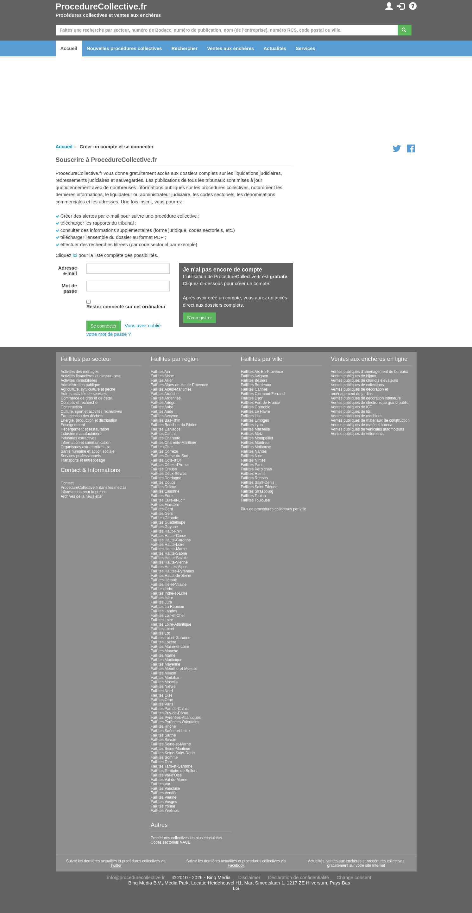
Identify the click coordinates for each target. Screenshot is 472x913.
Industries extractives (79, 438)
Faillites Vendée (164, 793)
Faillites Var (160, 784)
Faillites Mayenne (165, 664)
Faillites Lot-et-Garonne (170, 637)
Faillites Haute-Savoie (169, 558)
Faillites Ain (160, 371)
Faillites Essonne (165, 491)
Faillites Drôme (163, 487)
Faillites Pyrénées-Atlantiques (176, 717)
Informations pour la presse (84, 492)
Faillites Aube (162, 407)
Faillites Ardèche (165, 394)
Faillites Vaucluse (165, 788)
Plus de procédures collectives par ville (273, 509)
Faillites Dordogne (166, 478)
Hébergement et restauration (85, 429)
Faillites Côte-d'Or (166, 460)
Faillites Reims (253, 473)
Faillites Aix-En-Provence (262, 371)
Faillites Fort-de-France (260, 402)
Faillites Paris (162, 704)
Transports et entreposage (83, 460)
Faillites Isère (162, 598)
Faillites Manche (164, 651)
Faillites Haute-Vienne (169, 562)
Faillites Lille (251, 416)
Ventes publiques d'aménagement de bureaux (369, 371)
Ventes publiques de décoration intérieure (366, 398)
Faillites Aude (162, 411)
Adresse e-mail (67, 270)
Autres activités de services (84, 394)
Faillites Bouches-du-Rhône (174, 425)
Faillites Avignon (254, 376)
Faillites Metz (252, 433)
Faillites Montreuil (255, 442)
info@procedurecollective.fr (136, 877)
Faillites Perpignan (256, 469)
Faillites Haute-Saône (169, 553)
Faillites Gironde (164, 518)
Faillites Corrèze (164, 451)
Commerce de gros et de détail (87, 398)
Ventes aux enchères (230, 48)
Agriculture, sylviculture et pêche (88, 389)
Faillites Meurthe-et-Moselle (174, 669)
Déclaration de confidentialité (298, 877)
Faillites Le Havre (255, 411)
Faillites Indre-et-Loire (169, 593)
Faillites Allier (162, 380)
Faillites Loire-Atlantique (171, 624)
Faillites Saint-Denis (257, 482)
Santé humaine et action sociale (88, 451)
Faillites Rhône (163, 726)
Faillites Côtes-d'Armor (170, 465)
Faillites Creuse (164, 469)
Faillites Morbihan (165, 677)
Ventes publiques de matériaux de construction (370, 420)
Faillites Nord (162, 691)
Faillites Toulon (253, 496)
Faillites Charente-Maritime (173, 442)
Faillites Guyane (164, 527)
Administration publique (80, 385)
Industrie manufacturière (81, 433)
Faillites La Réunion (167, 606)
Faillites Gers (162, 513)
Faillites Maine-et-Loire (170, 646)
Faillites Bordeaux (256, 385)
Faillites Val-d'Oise (166, 775)
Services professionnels (81, 456)
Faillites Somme (164, 757)
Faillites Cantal (163, 433)
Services (305, 48)
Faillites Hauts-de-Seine (171, 575)
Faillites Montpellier (257, 438)
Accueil (68, 48)
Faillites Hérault (164, 580)
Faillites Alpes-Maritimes (171, 389)
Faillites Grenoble (255, 407)
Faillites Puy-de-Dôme (169, 713)
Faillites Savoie (163, 739)
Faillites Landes (164, 611)
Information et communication (85, 442)
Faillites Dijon (252, 398)
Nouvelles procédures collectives (124, 48)
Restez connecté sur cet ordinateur (126, 306)
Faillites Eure (162, 496)
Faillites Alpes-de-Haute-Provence (179, 385)
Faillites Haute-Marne (169, 549)
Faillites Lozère (163, 642)
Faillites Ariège (163, 402)
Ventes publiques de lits (351, 411)
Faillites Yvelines (165, 810)
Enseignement (73, 425)
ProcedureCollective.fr (101, 6)
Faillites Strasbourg (257, 491)
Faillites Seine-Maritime (170, 748)
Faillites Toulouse (255, 500)
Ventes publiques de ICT (351, 407)
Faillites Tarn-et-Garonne (171, 766)
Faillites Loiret (162, 629)
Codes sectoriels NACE (170, 842)
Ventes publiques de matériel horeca (361, 425)
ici (75, 255)
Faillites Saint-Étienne (259, 487)
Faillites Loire (162, 620)
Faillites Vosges (164, 802)
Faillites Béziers (254, 380)
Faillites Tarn (161, 762)
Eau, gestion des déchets (82, 416)
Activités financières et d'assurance (90, 376)
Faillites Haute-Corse (168, 535)
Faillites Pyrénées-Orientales (175, 722)
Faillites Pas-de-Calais (169, 708)
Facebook (236, 865)
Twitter (115, 865)
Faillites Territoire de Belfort (174, 771)
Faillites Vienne (163, 797)
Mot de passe (69, 288)
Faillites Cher (162, 447)
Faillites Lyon (252, 425)
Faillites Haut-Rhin (166, 531)
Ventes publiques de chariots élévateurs (364, 380)
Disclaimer (249, 877)
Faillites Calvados (165, 429)
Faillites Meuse (163, 673)
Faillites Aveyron (164, 416)
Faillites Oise (162, 695)
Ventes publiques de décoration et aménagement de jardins (359, 391)
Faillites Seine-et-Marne (171, 744)
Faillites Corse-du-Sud (169, 456)
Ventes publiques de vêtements (357, 433)
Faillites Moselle (164, 682)
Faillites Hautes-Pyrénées (172, 571)
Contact (67, 483)
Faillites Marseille (255, 429)
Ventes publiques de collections (357, 385)
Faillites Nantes (254, 451)
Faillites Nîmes (253, 460)
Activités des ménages (80, 371)
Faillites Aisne (162, 376)
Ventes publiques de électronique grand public (370, 402)
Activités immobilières (79, 380)
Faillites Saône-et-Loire (170, 731)
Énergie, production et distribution (89, 420)
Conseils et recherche (79, 402)
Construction (71, 407)
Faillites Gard (162, 509)
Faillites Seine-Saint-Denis (173, 753)
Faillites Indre (162, 589)
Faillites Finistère (165, 504)
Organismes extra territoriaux (85, 447)
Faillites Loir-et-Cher (168, 615)
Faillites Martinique (166, 660)
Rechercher (184, 48)
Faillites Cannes (254, 389)
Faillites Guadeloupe (168, 522)
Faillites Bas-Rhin (165, 420)
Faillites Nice (251, 456)
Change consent (354, 877)
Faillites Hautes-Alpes (169, 567)
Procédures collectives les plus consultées (186, 838)
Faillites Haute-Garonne (171, 540)
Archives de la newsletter (82, 496)
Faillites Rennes (254, 478)
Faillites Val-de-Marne (169, 779)
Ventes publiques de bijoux (353, 376)
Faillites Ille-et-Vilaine (168, 584)
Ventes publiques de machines (356, 416)
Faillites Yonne (163, 806)
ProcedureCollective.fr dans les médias (94, 487)
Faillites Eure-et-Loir (168, 500)
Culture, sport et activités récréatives (91, 411)
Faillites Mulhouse (256, 447)
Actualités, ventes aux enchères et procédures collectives (356, 861)
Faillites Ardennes (166, 398)
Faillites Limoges (255, 420)
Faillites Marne (163, 655)
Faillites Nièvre (163, 686)
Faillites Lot (160, 633)
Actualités (274, 48)
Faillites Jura (161, 602)
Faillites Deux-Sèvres (168, 473)
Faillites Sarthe (163, 735)
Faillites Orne (162, 700)
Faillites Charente (165, 438)
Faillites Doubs (163, 482)
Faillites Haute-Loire (168, 544)
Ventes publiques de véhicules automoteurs (367, 429)
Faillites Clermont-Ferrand (263, 394)
